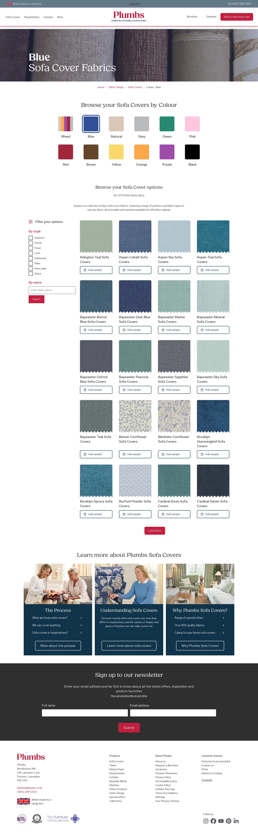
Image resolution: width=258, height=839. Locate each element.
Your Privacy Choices (167, 801)
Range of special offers (189, 618)
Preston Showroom (166, 773)
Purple (167, 164)
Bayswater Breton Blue (93, 319)
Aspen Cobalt (133, 259)
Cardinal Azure (172, 503)
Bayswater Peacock (133, 379)
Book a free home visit (237, 16)
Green (167, 136)
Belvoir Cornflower (133, 439)
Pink (192, 136)
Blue (91, 136)
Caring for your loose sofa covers (195, 632)
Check (37, 243)
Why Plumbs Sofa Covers (200, 646)
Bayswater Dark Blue (134, 319)
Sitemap (160, 797)
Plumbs (129, 15)
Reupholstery (31, 17)
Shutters (114, 785)
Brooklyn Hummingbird (211, 441)
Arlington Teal (94, 259)
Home (100, 87)
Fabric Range (116, 87)
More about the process (58, 646)
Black (192, 164)
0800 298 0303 (241, 3)
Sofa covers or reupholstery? (50, 632)
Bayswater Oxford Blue (93, 379)
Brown (91, 164)
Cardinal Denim (212, 503)
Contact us (207, 765)
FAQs (204, 769)
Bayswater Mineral (211, 319)
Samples (211, 16)
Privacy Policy (163, 777)
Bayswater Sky (212, 379)
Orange (141, 164)
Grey (141, 136)
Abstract (39, 238)
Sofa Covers (13, 17)
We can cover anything (46, 625)
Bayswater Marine (171, 319)
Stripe (37, 273)
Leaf (37, 253)
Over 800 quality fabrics (189, 625)
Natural (116, 136)
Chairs (112, 765)
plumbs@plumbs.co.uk (29, 788)
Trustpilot (134, 3)
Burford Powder (135, 503)
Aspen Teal (209, 259)
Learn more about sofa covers (129, 646)
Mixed (65, 136)
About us (160, 761)
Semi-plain (40, 268)
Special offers (117, 797)
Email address (139, 706)
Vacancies (161, 769)
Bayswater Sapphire (173, 379)
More (60, 17)
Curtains (48, 17)
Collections (115, 801)
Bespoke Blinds (118, 781)
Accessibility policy (166, 781)
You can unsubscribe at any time (129, 695)
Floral (37, 248)
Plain (37, 263)
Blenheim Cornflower (173, 439)
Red (66, 164)
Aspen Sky (170, 259)
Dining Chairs (116, 769)
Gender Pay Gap (165, 789)
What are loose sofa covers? (49, 618)
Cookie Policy (163, 785)
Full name (48, 706)
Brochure (192, 16)
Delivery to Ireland (211, 773)
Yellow (116, 164)
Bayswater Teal (95, 439)
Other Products (118, 789)
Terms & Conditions (166, 793)
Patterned (40, 258)
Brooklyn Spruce (96, 503)
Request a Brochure (166, 765)
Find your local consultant (215, 761)
